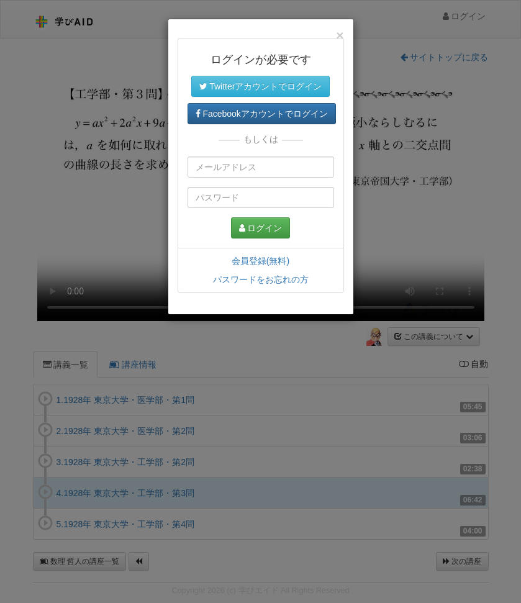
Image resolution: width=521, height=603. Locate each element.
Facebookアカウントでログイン (262, 114)
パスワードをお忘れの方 (261, 279)
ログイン (261, 228)
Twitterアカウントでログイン (260, 86)
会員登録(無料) (260, 261)
